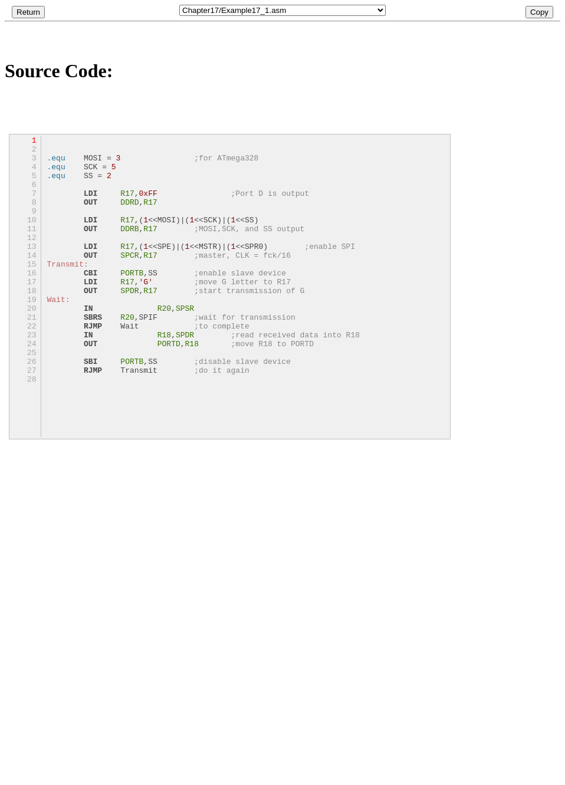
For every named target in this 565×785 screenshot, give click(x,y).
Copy (539, 12)
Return (28, 12)
